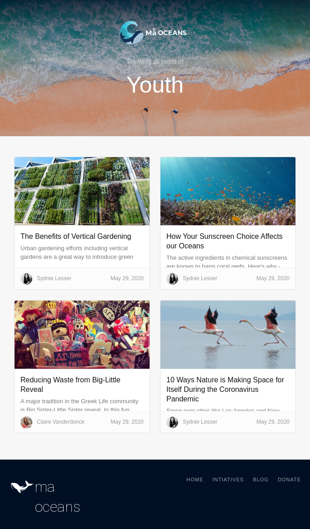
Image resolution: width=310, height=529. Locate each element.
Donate (289, 479)
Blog (261, 479)
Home (194, 479)
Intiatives (228, 479)
